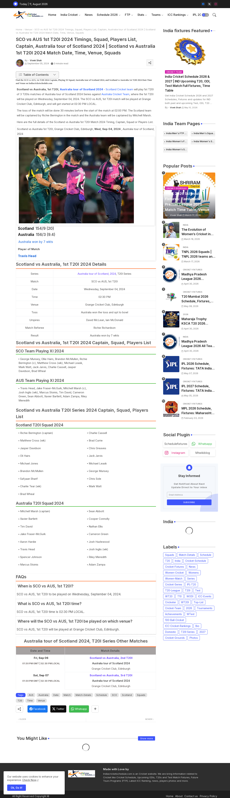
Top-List (198, 602)
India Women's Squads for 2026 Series (177, 149)
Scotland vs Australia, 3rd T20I (111, 675)
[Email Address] (189, 495)
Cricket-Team (173, 608)
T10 (179, 596)
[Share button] (95, 709)
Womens (193, 572)
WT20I (185, 602)
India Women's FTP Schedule (177, 141)
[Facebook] (37, 709)
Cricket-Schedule (195, 560)
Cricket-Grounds (175, 637)
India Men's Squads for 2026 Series (204, 133)
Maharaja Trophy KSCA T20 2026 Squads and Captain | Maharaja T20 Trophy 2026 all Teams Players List (197, 321)
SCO (114, 695)
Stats (140, 15)
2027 (202, 631)
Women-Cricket (174, 572)
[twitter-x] (209, 4)
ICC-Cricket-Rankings (178, 625)
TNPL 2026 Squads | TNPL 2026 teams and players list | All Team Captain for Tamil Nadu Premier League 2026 (197, 254)
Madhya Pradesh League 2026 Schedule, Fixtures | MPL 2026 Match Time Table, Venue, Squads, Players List (198, 277)
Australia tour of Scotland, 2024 (97, 273)
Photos (194, 637)
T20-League (172, 590)
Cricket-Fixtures (174, 566)
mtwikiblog (202, 453)
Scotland (127, 695)
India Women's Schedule (204, 141)
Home (52, 15)
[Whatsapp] (79, 709)
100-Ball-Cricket (174, 620)
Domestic (170, 631)
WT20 (168, 596)
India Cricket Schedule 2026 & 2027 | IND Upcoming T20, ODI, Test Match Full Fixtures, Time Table (187, 83)
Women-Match (173, 578)
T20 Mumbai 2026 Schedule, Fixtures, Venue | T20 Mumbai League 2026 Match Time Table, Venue (196, 299)
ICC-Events (204, 596)
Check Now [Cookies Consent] (29, 779)
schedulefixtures (175, 444)
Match (67, 695)
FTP (127, 15)
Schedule (101, 695)
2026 (189, 608)
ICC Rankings (177, 15)
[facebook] (203, 4)
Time (30, 700)
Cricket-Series (173, 584)
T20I (187, 590)
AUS (31, 695)
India (177, 560)
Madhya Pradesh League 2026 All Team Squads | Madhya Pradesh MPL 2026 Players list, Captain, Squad (198, 344)
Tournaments (204, 608)
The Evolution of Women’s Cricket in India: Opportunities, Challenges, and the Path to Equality (196, 232)
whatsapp (205, 444)
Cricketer (170, 602)
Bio (197, 625)
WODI (190, 596)
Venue (28, 29)
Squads (141, 695)
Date (56, 695)
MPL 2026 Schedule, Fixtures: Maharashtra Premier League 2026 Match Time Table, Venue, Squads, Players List (198, 411)
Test (197, 590)
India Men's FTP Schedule (177, 133)
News (89, 15)
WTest (190, 614)
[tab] (52, 15)
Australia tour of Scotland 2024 (81, 89)
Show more (146, 738)
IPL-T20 (191, 584)
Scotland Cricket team (119, 89)
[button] (205, 15)
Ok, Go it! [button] (16, 787)
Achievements (173, 614)
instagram (178, 453)
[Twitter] (58, 709)
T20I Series (188, 631)
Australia (43, 695)
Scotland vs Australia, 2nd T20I (111, 658)
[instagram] (215, 4)
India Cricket (69, 15)
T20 (20, 700)
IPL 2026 (199, 15)
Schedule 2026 (107, 15)
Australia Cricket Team (115, 94)
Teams (155, 15)
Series (191, 578)
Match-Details (83, 695)
